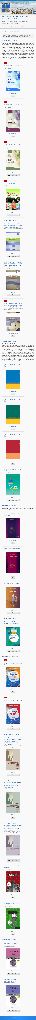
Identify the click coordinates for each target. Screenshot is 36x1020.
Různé (16, 23)
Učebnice (4, 21)
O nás (10, 19)
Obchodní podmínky (11, 26)
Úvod (3, 16)
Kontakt (16, 19)
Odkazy (4, 19)
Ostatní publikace (5, 23)
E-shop (15, 16)
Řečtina (9, 16)
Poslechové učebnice (12, 21)
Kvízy (28, 16)
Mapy (12, 23)
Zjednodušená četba (23, 21)
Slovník (22, 16)
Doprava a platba (21, 26)
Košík (28, 26)
